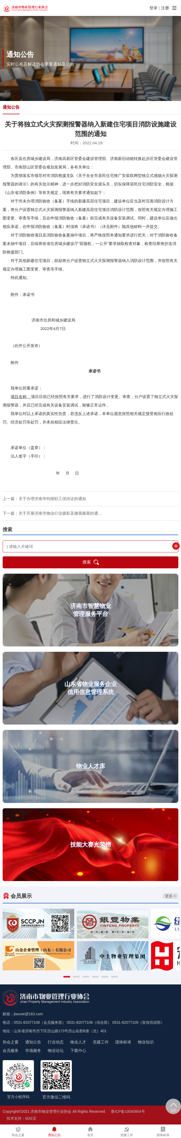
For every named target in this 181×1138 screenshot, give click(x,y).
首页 (90, 1132)
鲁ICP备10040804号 (128, 1111)
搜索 (90, 562)
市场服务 (33, 1050)
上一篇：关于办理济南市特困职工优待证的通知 (44, 498)
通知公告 (11, 107)
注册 (165, 8)
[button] (66, 977)
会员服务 (11, 1050)
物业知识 (146, 1042)
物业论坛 (56, 1050)
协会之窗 (11, 1042)
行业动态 (56, 1042)
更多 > (170, 896)
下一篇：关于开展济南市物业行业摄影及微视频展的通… (52, 513)
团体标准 (123, 1042)
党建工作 (101, 1042)
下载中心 (78, 1050)
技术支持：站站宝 (21, 1118)
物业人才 (78, 1042)
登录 (153, 8)
